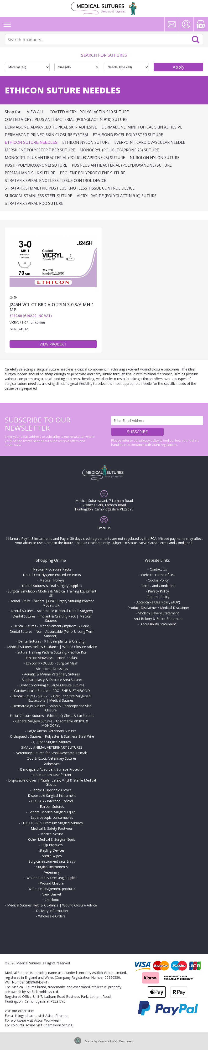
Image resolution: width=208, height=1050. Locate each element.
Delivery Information (52, 910)
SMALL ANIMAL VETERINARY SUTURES (52, 747)
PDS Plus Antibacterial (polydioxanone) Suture (122, 165)
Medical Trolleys (51, 580)
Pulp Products (52, 845)
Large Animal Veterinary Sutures (52, 731)
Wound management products (52, 888)
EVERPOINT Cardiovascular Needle (149, 142)
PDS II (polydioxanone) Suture (36, 165)
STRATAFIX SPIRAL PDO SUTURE (34, 203)
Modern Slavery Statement (158, 613)
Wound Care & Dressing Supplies (51, 877)
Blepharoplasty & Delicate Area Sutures (52, 679)
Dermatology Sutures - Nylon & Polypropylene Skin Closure (51, 708)
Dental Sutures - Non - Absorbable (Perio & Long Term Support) (52, 633)
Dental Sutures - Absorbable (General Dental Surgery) (52, 610)
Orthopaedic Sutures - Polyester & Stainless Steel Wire (52, 736)
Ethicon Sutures (52, 806)
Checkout (52, 899)
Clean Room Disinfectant (52, 774)
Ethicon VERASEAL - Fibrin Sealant (52, 657)
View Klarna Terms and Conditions (165, 542)
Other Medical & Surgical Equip (52, 839)
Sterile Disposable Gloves (52, 790)
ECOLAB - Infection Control (52, 801)
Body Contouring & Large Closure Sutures (52, 685)
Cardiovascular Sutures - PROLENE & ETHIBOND (52, 690)
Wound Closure (52, 883)
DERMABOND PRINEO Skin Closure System (46, 134)
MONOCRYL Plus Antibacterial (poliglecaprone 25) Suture (65, 157)
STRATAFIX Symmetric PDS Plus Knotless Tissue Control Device (70, 188)
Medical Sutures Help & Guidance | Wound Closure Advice (52, 646)
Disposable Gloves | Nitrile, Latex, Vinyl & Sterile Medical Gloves (52, 782)
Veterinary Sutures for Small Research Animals (52, 753)
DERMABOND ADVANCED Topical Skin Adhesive (51, 127)
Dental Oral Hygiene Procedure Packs (52, 574)
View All (35, 111)
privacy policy (149, 440)
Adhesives (52, 764)
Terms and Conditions (158, 585)
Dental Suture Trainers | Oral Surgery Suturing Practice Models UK (52, 603)
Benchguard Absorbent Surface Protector (52, 769)
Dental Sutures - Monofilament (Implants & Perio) (51, 626)
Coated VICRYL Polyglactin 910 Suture (89, 111)
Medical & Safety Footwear (52, 828)
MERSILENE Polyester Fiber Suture (40, 150)
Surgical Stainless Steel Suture (38, 195)
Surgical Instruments (52, 867)
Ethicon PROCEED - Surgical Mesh (52, 663)
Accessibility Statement (158, 624)
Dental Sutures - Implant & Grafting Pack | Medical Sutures (52, 618)
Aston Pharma (56, 1015)
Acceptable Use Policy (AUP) (158, 602)
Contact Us (158, 569)
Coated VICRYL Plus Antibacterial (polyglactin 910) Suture (66, 119)
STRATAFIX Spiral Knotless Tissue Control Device (55, 180)
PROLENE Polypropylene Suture (92, 172)
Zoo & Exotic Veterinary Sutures (52, 758)
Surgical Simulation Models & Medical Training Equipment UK (52, 593)
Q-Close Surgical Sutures (52, 742)
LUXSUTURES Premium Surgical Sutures (52, 823)
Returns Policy (158, 596)
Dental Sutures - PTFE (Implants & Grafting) (52, 641)
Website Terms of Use (158, 574)
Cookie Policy (158, 580)
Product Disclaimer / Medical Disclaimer (158, 607)
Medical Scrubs (51, 834)
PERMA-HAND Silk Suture (30, 172)
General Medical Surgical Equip (51, 812)
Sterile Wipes (52, 856)
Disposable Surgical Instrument (52, 795)
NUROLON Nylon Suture (154, 157)
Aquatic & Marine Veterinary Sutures (52, 674)
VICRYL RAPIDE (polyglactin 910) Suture (116, 195)
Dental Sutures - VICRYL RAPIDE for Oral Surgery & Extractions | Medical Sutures (51, 698)
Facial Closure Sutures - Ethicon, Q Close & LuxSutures (52, 715)
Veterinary (52, 872)
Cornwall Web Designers (116, 1041)
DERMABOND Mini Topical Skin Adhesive (142, 127)
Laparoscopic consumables (52, 817)
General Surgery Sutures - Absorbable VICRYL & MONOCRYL (51, 723)
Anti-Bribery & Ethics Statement (158, 618)
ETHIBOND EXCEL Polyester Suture (128, 134)
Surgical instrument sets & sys (52, 861)
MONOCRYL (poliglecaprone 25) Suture (119, 150)
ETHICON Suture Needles (31, 142)
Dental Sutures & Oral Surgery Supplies (52, 585)
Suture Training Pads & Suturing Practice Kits (52, 652)
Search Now (196, 40)
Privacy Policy (158, 591)
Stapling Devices (52, 850)
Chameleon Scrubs (57, 1025)
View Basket (51, 894)
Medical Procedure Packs (51, 569)
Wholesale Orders (52, 916)
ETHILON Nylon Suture (85, 142)
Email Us (104, 528)
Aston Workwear (47, 1020)
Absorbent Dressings (52, 668)
